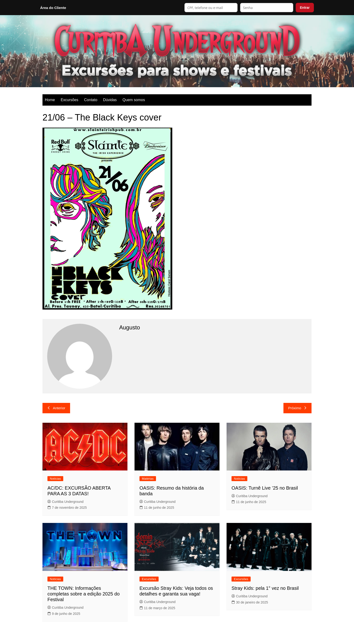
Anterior (56, 408)
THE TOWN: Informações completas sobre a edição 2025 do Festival (83, 594)
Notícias (55, 478)
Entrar (305, 7)
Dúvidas (110, 100)
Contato (90, 100)
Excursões (69, 100)
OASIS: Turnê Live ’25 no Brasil (265, 488)
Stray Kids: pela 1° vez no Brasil (265, 588)
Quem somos (133, 100)
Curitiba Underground (65, 502)
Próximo (297, 408)
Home (50, 100)
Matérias (148, 478)
